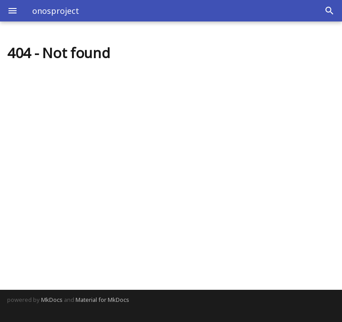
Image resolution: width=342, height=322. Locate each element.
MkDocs (52, 300)
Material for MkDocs (102, 300)
